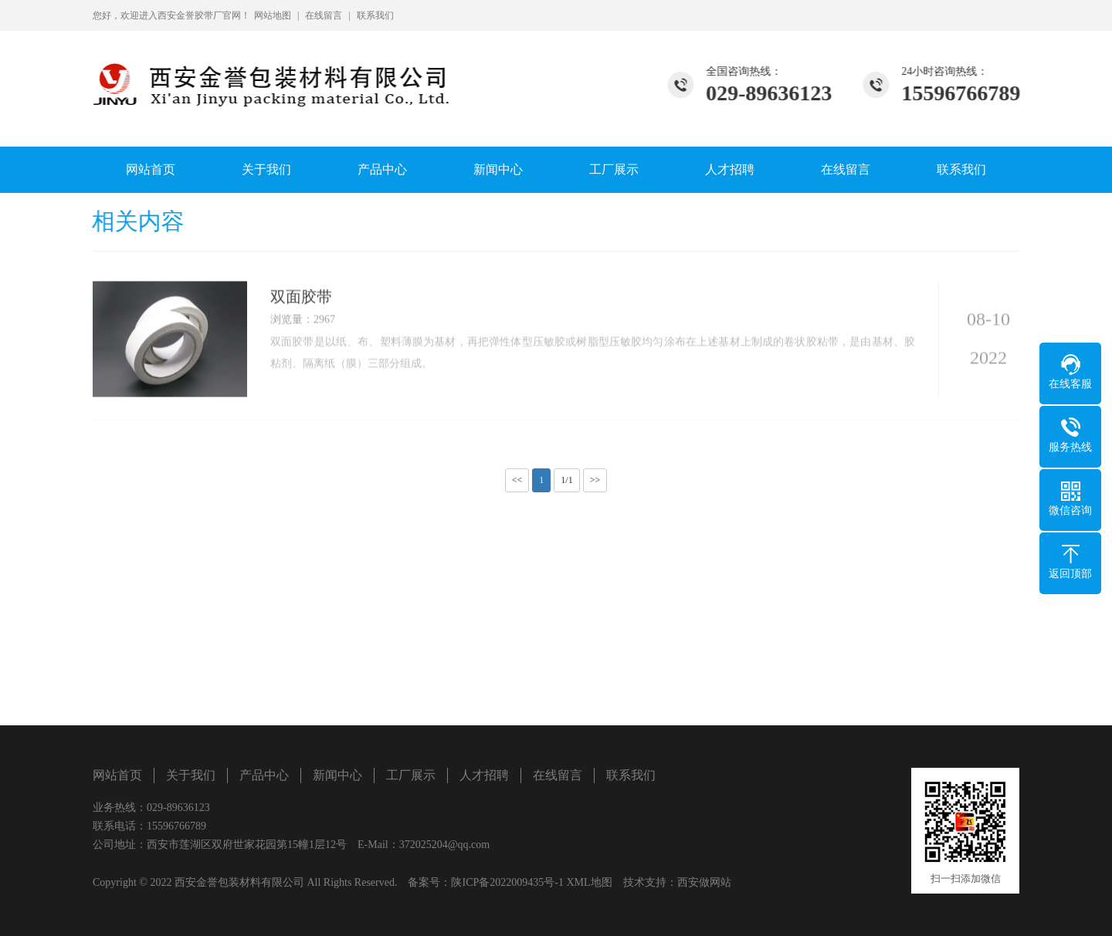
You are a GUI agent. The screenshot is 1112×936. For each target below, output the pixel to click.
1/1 (566, 480)
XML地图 (589, 882)
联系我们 (375, 15)
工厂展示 (614, 169)
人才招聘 (729, 169)
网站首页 (150, 169)
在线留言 (323, 15)
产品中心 (382, 169)
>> (595, 480)
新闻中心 (498, 169)
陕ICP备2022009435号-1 (507, 882)
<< (517, 480)
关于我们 (266, 169)
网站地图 (272, 15)
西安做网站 (704, 882)
